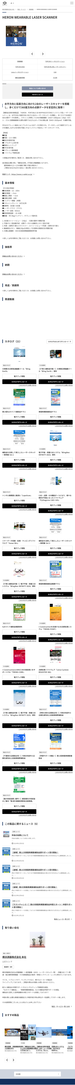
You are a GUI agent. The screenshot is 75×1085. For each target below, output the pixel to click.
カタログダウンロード (19, 382)
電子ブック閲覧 (19, 376)
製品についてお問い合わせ (37, 88)
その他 (55, 78)
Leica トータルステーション (20, 72)
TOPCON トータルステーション (55, 61)
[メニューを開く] (72, 3)
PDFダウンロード (37, 95)
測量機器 (20, 61)
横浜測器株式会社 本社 (14, 957)
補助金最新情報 (20, 78)
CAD (55, 72)
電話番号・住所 (8, 967)
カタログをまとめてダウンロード (59, 341)
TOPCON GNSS (20, 67)
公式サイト (7, 961)
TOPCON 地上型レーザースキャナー (55, 67)
